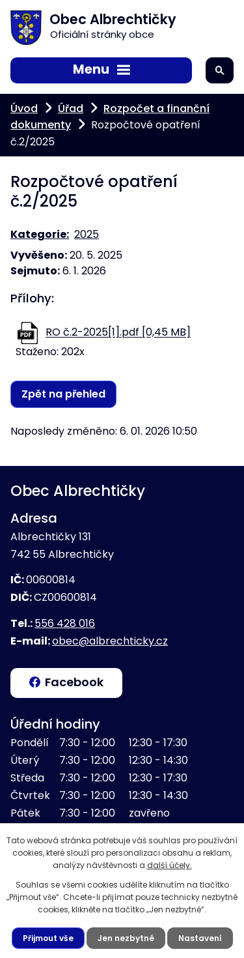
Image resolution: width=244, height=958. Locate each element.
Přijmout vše (48, 938)
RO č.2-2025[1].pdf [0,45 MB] (118, 332)
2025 (86, 234)
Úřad (70, 108)
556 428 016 (64, 623)
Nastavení (200, 938)
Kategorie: (39, 234)
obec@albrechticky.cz (110, 640)
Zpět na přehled (63, 393)
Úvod (24, 108)
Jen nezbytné (126, 938)
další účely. (169, 865)
